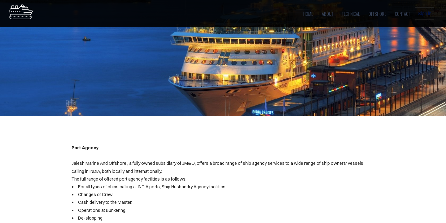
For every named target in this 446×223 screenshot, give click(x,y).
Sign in (424, 13)
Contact (402, 13)
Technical (351, 13)
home (308, 13)
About (327, 13)
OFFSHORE (377, 13)
